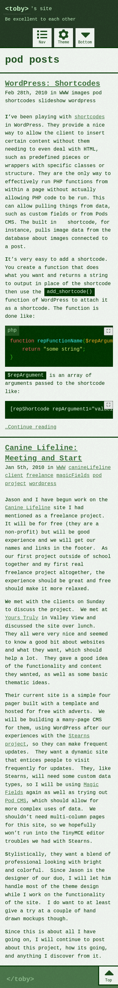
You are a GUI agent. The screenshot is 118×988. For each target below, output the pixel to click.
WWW (60, 467)
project (15, 483)
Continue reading (32, 427)
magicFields (73, 475)
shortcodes (90, 117)
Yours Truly (21, 618)
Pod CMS (15, 800)
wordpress (42, 483)
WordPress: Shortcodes (52, 83)
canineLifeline (90, 467)
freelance (39, 475)
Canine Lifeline (27, 507)
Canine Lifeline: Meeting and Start (43, 453)
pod (97, 475)
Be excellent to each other (40, 19)
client (14, 475)
